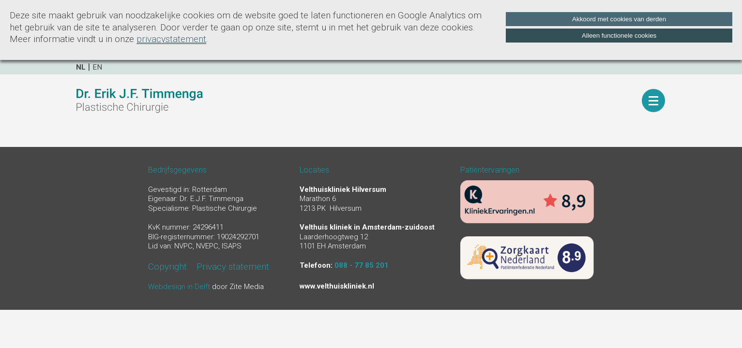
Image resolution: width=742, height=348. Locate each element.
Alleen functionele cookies (619, 35)
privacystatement (171, 38)
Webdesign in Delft (179, 286)
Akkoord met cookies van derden (619, 19)
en (97, 67)
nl (81, 67)
